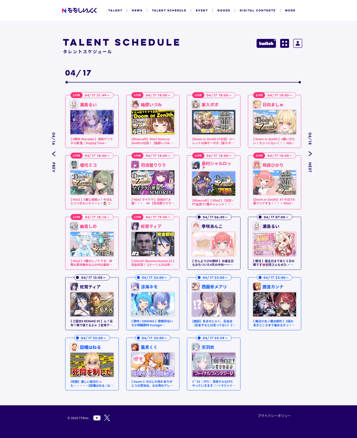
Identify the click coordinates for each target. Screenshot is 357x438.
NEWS (137, 10)
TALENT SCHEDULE (169, 10)
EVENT (202, 10)
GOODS (223, 10)
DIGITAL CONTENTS (258, 10)
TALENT (115, 10)
